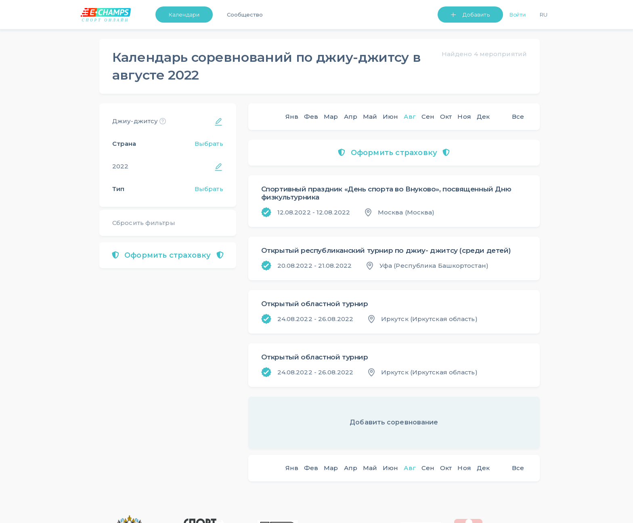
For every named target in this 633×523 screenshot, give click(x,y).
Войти (517, 14)
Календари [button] (184, 14)
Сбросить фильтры (143, 223)
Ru (543, 14)
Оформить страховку (168, 255)
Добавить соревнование (394, 422)
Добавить (476, 14)
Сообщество (245, 14)
